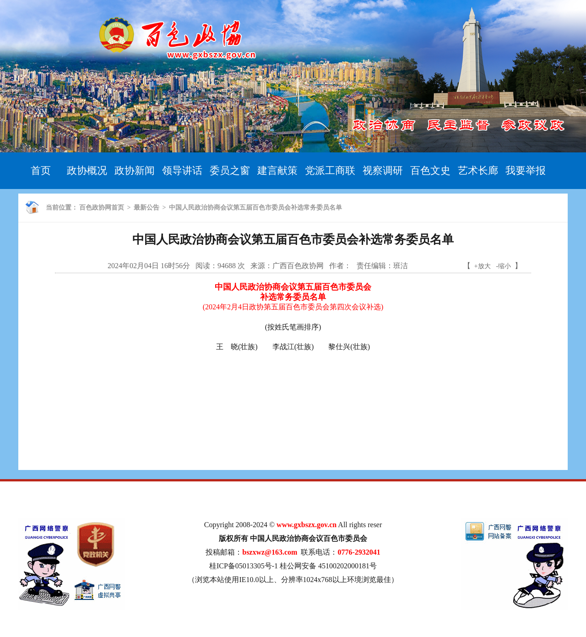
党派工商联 (330, 170)
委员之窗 (230, 170)
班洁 (400, 266)
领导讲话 (182, 170)
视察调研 (383, 170)
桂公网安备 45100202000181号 (328, 566)
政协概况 (87, 170)
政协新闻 (134, 170)
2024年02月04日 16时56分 (149, 266)
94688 (226, 266)
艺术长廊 (478, 170)
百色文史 (430, 170)
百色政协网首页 (101, 207)
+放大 (482, 266)
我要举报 (525, 170)
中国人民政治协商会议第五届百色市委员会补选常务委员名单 (255, 207)
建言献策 (277, 170)
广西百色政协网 (298, 266)
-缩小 (503, 266)
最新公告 (146, 207)
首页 (41, 170)
